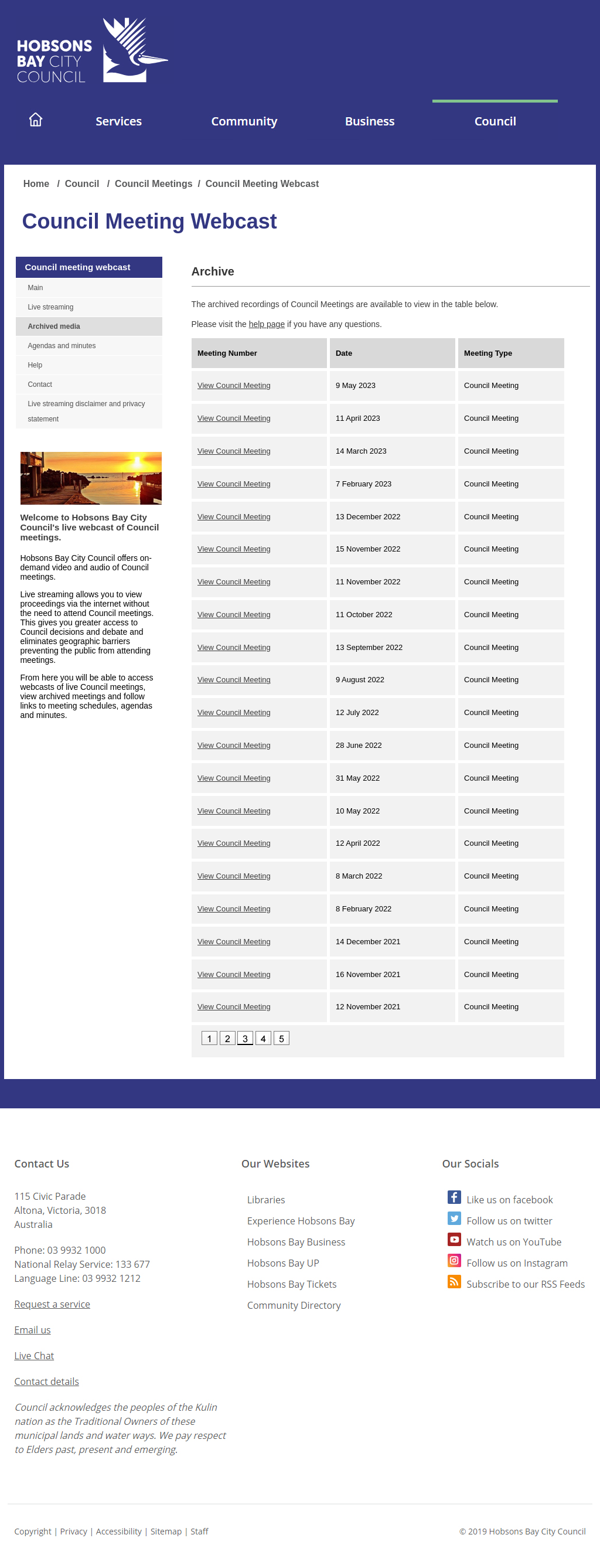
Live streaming (50, 307)
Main (35, 288)
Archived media (54, 326)
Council (83, 184)
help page (267, 324)
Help (35, 365)
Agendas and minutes (62, 346)
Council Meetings (153, 184)
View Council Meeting (234, 385)
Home (37, 184)
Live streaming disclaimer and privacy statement (86, 411)
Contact (40, 384)
